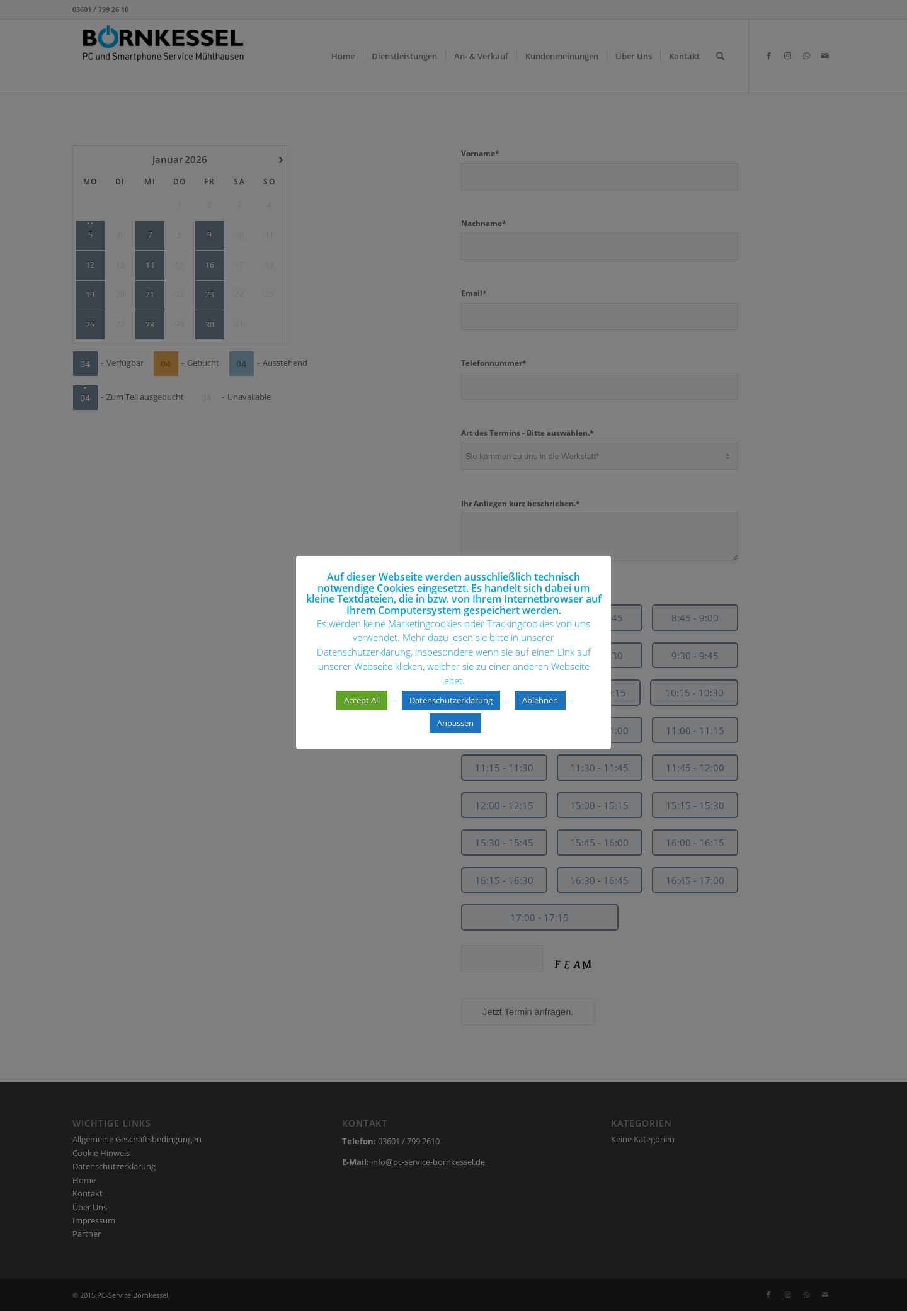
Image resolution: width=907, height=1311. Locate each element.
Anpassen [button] (455, 729)
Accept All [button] (362, 707)
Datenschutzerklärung (451, 707)
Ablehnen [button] (540, 707)
